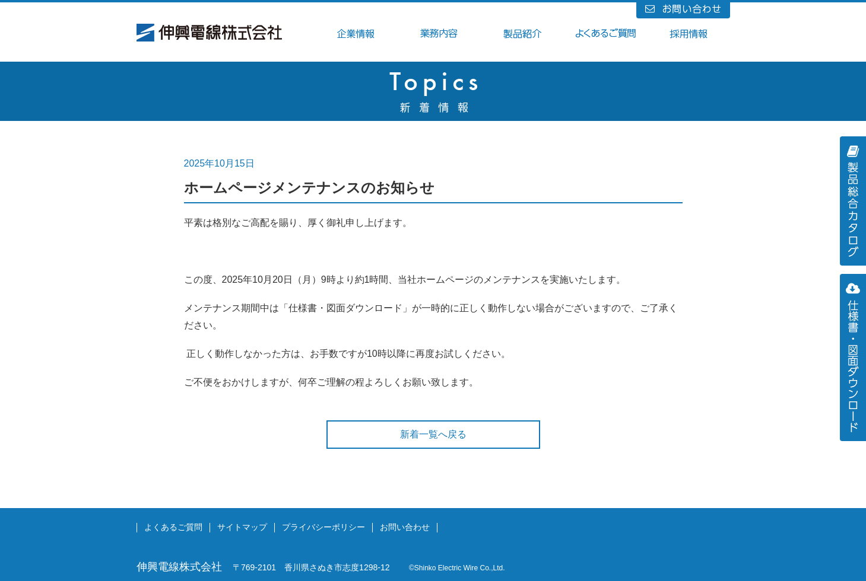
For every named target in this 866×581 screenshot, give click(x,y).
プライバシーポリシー (323, 527)
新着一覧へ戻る (433, 434)
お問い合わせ (405, 527)
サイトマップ (242, 527)
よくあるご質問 (173, 527)
